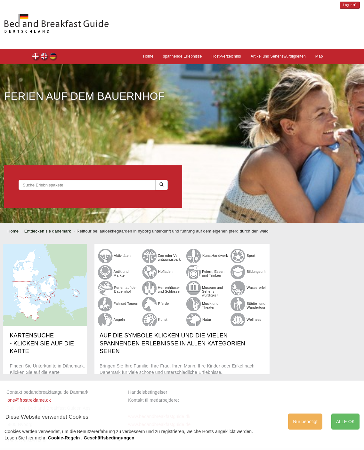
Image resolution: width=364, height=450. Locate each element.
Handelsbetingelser (147, 392)
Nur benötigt (305, 421)
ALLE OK (345, 421)
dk (36, 57)
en (44, 57)
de (53, 57)
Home (148, 56)
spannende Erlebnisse (182, 56)
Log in (349, 5)
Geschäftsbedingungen (109, 437)
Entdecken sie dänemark (47, 231)
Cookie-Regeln (64, 437)
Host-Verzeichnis (226, 56)
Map (319, 56)
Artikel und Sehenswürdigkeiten (278, 56)
